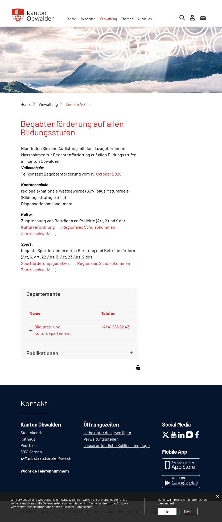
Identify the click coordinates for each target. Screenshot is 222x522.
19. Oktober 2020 (106, 173)
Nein (188, 511)
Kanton (71, 19)
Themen (127, 19)
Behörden (88, 19)
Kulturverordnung (38, 226)
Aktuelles (145, 19)
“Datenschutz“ (84, 506)
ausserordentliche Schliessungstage (117, 445)
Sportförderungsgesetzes (45, 263)
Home (25, 104)
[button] (48, 104)
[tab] (79, 294)
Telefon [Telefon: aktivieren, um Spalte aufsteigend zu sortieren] (108, 313)
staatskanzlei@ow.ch (52, 458)
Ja (167, 511)
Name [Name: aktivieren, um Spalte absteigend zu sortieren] (35, 313)
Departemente (43, 294)
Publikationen (42, 353)
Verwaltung (108, 19)
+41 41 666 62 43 (115, 326)
